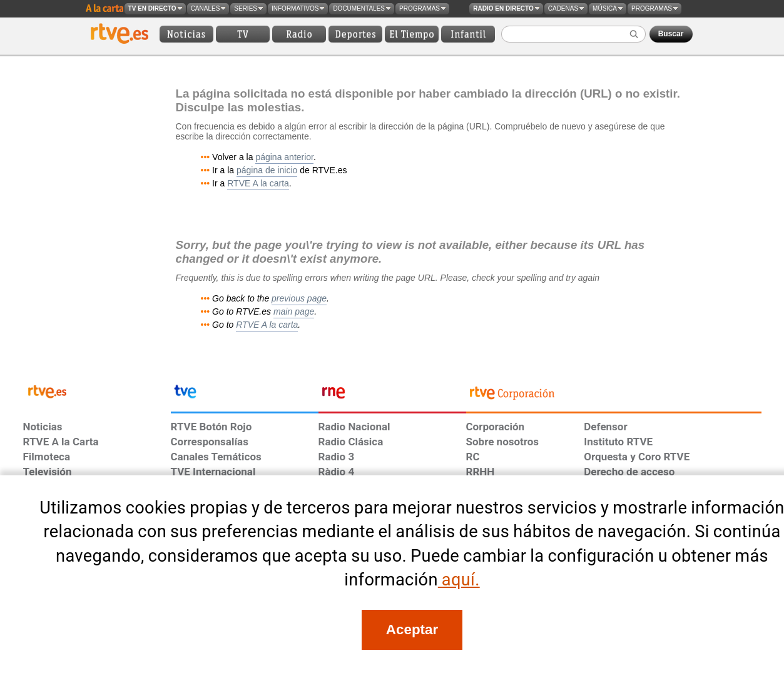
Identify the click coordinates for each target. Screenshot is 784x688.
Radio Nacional (354, 426)
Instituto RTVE (618, 441)
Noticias (43, 426)
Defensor (605, 426)
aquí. (459, 580)
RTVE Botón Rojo (211, 426)
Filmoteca (47, 456)
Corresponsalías (209, 441)
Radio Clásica (351, 441)
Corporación (495, 426)
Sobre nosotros (502, 441)
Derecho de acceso (629, 471)
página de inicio (267, 170)
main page (293, 311)
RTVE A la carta (258, 183)
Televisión (47, 471)
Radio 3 (336, 456)
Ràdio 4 (336, 471)
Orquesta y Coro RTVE (637, 456)
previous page (299, 298)
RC (473, 456)
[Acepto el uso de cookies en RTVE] (412, 630)
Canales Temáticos (216, 456)
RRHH (480, 471)
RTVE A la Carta (61, 441)
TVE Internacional (213, 471)
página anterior (284, 157)
